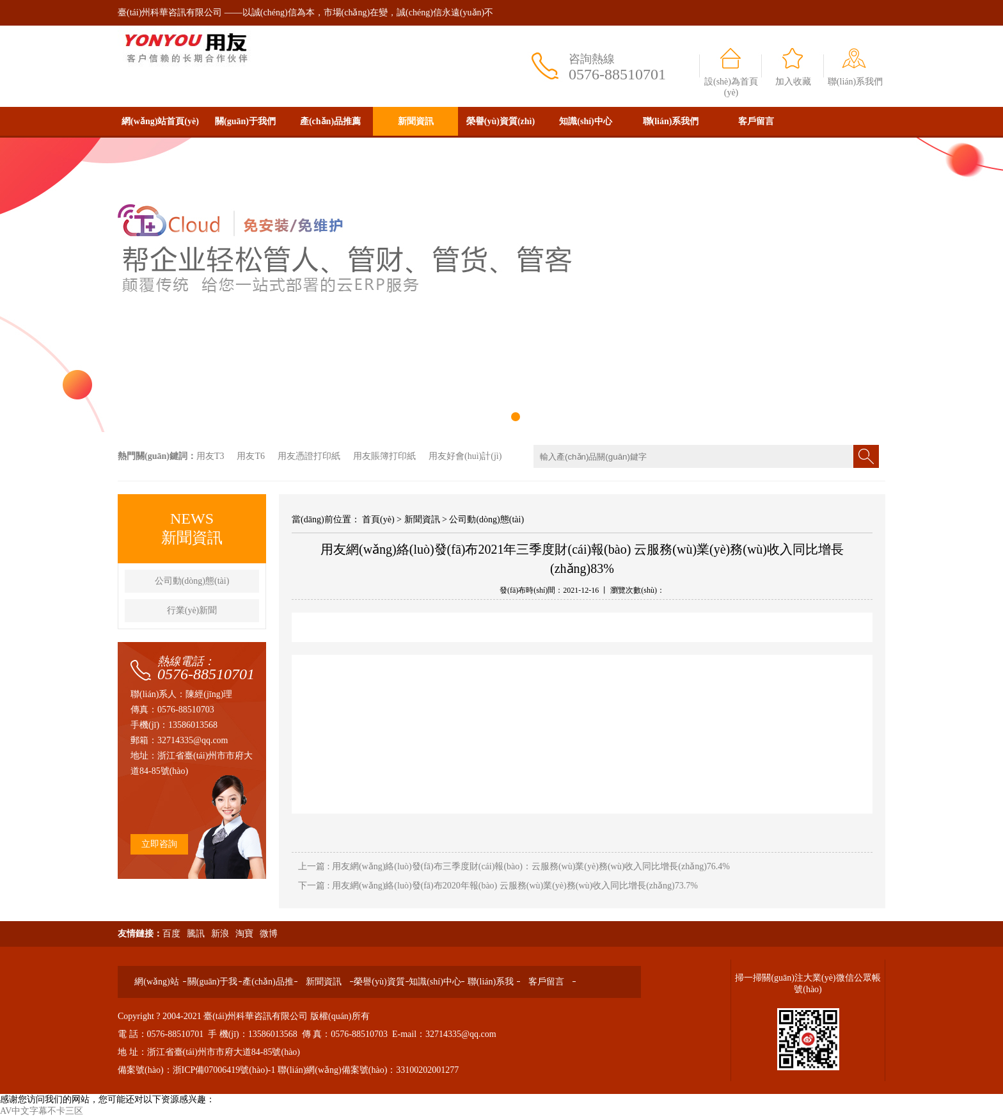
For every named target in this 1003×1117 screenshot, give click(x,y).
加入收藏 (793, 81)
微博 (269, 933)
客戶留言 (756, 121)
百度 (171, 933)
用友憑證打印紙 (309, 456)
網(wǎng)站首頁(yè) (160, 121)
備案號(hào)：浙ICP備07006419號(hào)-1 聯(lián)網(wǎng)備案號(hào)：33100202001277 (288, 1070)
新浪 (220, 933)
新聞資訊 (416, 121)
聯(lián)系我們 (855, 81)
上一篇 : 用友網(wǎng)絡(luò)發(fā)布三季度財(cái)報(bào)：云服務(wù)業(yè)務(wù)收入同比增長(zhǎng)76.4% (514, 866)
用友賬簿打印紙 (384, 456)
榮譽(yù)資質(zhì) (500, 121)
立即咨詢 (159, 844)
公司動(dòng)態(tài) (192, 581)
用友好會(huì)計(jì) (465, 456)
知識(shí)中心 (585, 121)
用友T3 (210, 456)
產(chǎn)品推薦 (330, 121)
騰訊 (196, 933)
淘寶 (244, 933)
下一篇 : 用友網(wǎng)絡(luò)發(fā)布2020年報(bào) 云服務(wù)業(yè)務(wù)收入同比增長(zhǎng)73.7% (498, 885)
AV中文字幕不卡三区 (41, 1111)
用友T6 (251, 456)
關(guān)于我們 (245, 121)
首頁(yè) (378, 519)
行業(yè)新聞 (192, 610)
